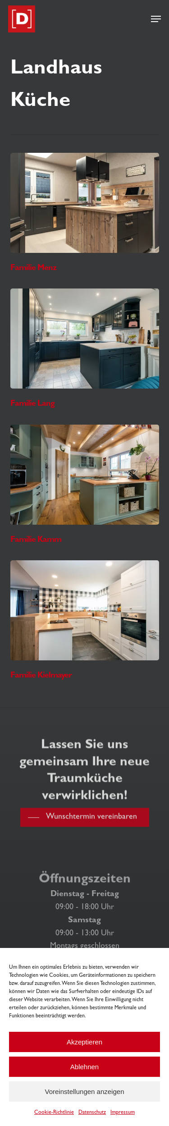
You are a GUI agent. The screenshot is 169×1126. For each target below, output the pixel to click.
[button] (156, 18)
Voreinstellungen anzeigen (84, 1091)
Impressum (122, 1113)
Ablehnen (84, 1067)
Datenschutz (92, 1113)
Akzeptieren (84, 1042)
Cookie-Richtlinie (54, 1113)
